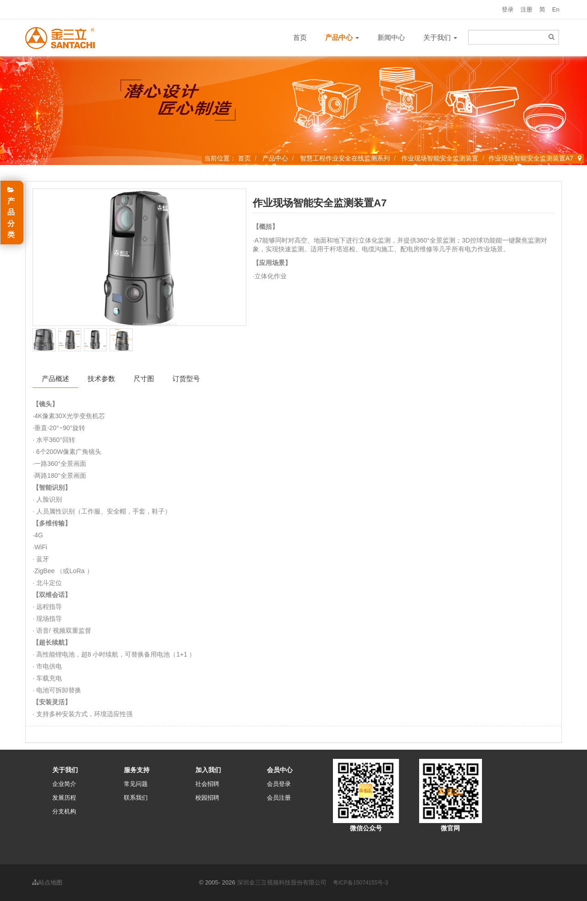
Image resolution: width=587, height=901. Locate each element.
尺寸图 (143, 378)
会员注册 (279, 797)
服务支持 (137, 770)
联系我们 (136, 797)
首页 (300, 37)
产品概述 (55, 378)
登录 (508, 9)
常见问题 (136, 783)
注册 (526, 9)
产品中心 (275, 158)
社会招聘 (207, 783)
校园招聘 (207, 797)
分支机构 (64, 811)
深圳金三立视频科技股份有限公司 (282, 882)
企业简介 (64, 783)
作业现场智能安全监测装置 (439, 158)
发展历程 (64, 797)
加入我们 (208, 770)
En (555, 9)
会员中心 (280, 770)
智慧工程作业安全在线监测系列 (345, 158)
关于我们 (440, 37)
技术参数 (101, 378)
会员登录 (279, 783)
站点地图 (47, 882)
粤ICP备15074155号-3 (360, 882)
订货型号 (186, 378)
